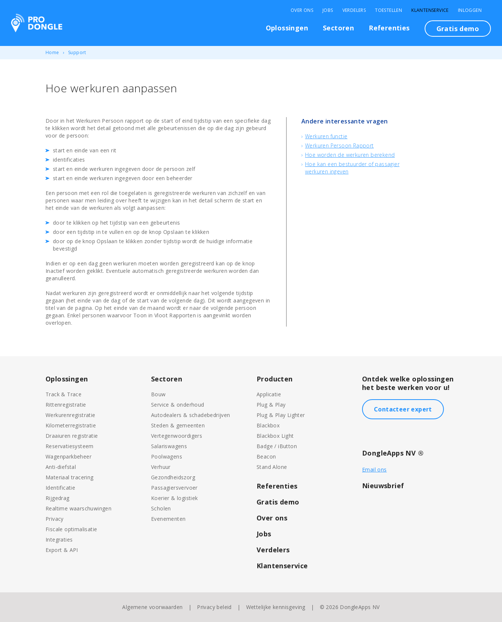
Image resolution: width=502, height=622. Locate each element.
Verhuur (161, 466)
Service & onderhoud (177, 404)
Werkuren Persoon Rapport (339, 145)
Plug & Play (271, 404)
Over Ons (302, 10)
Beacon (266, 456)
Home (52, 52)
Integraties (59, 539)
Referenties (389, 27)
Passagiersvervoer (174, 487)
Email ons (374, 469)
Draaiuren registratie (72, 435)
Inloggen (470, 10)
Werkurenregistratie (71, 414)
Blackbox (268, 425)
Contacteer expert (403, 409)
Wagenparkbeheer (68, 456)
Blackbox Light (275, 435)
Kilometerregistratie (71, 425)
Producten (275, 378)
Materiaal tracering (70, 477)
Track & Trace (63, 394)
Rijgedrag (58, 498)
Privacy (55, 518)
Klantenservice (430, 10)
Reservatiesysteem (70, 446)
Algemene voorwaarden (152, 607)
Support (77, 52)
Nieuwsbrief (383, 485)
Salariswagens (169, 446)
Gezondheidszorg (173, 477)
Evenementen (168, 518)
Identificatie (60, 487)
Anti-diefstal (61, 466)
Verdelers (354, 10)
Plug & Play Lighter (281, 414)
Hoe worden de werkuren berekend (350, 154)
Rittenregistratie (66, 404)
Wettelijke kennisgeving (275, 607)
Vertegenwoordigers (176, 435)
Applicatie (269, 394)
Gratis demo (457, 28)
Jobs (327, 10)
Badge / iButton (277, 446)
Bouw (158, 394)
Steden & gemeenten (178, 425)
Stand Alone (272, 466)
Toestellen (388, 10)
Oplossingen (287, 27)
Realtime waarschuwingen (78, 508)
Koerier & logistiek (174, 498)
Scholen (161, 508)
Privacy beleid (214, 607)
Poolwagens (166, 456)
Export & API (62, 549)
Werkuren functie (326, 136)
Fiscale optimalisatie (71, 529)
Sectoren (338, 27)
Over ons (272, 517)
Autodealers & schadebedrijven (190, 414)
